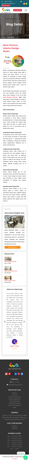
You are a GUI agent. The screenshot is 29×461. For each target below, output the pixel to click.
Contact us (14, 395)
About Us (14, 392)
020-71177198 (8, 1)
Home (3, 37)
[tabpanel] (14, 321)
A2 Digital (14, 458)
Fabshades (14, 428)
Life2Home (14, 426)
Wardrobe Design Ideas (14, 403)
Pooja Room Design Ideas (14, 405)
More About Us (12, 247)
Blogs (14, 407)
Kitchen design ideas (14, 401)
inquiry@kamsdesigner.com (8, 3)
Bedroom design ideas (14, 399)
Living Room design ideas (14, 397)
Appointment (17, 10)
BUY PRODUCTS (6, 5)
